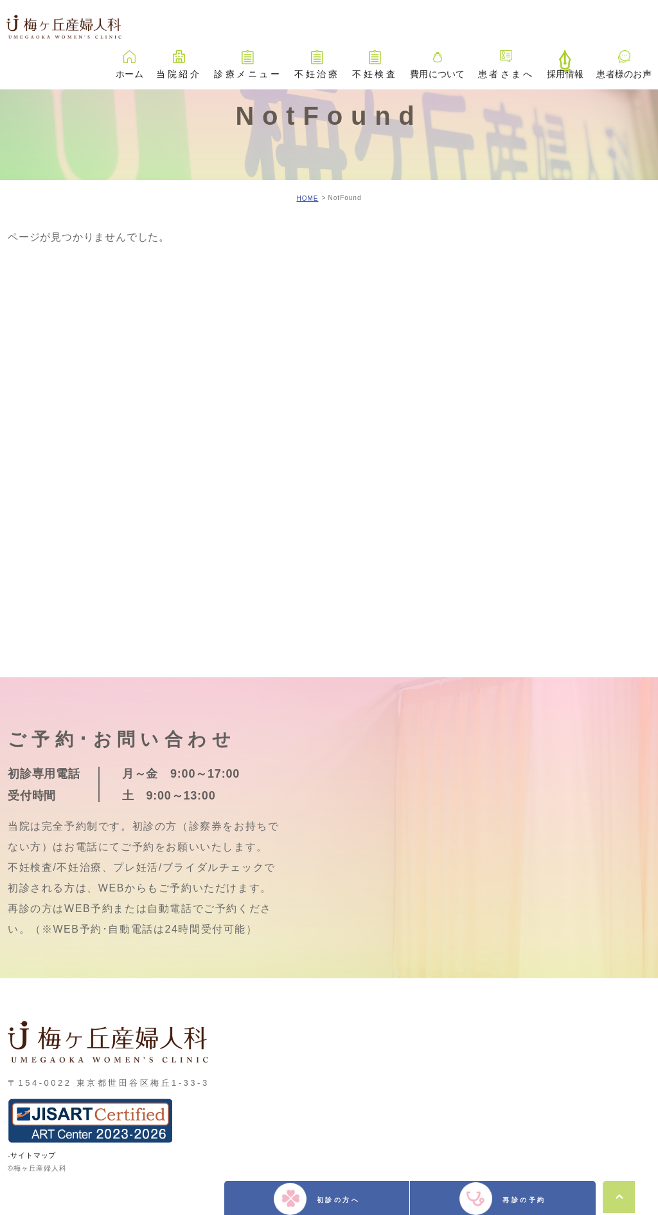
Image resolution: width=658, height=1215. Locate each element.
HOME (307, 198)
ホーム (129, 58)
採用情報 (565, 58)
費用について (437, 58)
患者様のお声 (624, 58)
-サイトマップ (32, 1154)
